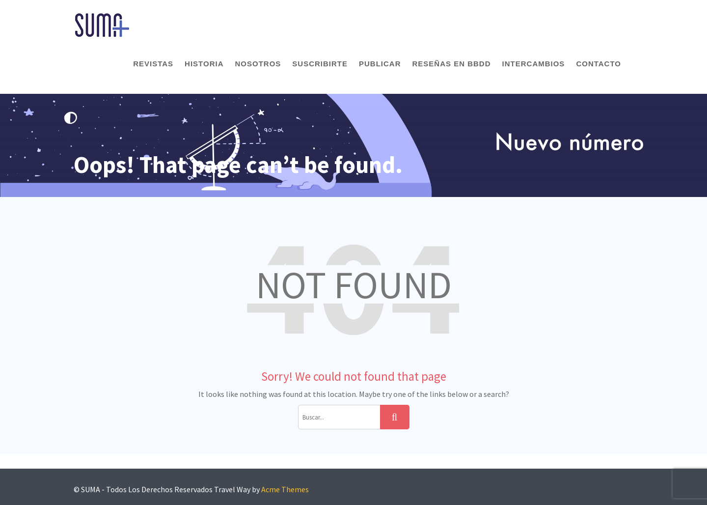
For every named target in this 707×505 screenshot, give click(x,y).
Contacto (598, 63)
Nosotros (258, 63)
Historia (204, 63)
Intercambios (533, 63)
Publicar (380, 63)
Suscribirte (320, 63)
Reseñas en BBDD (451, 63)
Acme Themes (285, 489)
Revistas (153, 63)
